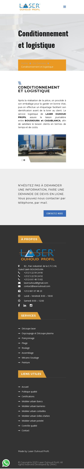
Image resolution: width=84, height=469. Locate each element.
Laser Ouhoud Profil (38, 451)
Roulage (26, 348)
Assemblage (28, 353)
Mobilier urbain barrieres (33, 406)
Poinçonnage (28, 338)
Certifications (28, 396)
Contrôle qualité (29, 426)
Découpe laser (29, 328)
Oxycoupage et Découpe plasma (37, 333)
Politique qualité (29, 391)
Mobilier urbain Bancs (32, 401)
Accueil (25, 387)
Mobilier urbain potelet (33, 421)
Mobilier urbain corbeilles (34, 411)
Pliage (25, 343)
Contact (25, 430)
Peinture (26, 362)
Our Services (39, 63)
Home (24, 63)
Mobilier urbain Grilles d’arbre (36, 416)
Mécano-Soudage (30, 358)
